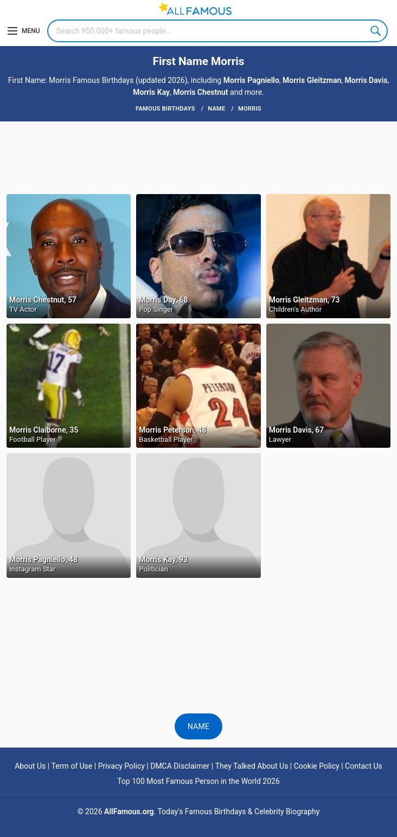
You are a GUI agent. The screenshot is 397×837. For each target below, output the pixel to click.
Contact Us (363, 766)
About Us (30, 766)
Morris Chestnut (200, 92)
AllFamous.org (128, 811)
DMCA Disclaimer (179, 766)
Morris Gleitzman (312, 80)
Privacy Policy (121, 766)
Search (376, 31)
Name (199, 726)
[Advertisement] (198, 157)
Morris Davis (366, 80)
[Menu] (24, 31)
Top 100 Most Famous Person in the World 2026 (198, 781)
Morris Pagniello (251, 80)
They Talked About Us (252, 766)
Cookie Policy (317, 766)
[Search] (217, 31)
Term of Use (72, 766)
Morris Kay (151, 92)
